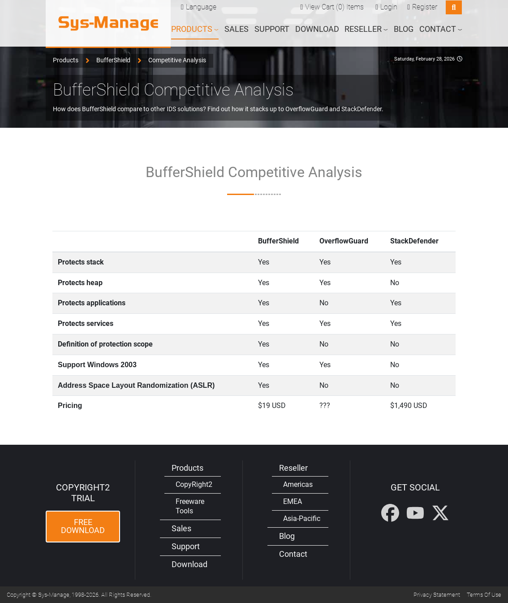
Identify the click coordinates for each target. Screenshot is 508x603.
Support (271, 28)
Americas (298, 484)
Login (388, 6)
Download (317, 28)
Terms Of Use (484, 595)
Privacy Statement (436, 595)
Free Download (83, 526)
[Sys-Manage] (108, 23)
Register (424, 6)
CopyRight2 (194, 484)
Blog (403, 28)
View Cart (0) (324, 6)
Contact (293, 554)
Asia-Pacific (301, 518)
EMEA (292, 501)
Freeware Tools (190, 506)
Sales (236, 28)
